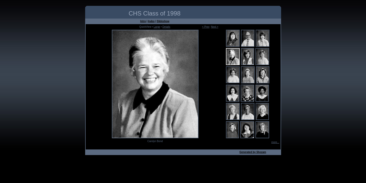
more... (275, 142)
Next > (214, 26)
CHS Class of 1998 (154, 13)
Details (166, 26)
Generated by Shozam (252, 152)
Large (157, 26)
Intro (143, 21)
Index (151, 21)
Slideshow (163, 21)
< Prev (205, 26)
